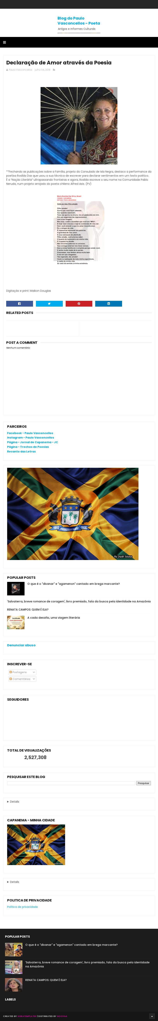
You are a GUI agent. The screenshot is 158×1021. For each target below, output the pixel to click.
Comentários (19, 679)
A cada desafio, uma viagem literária (53, 618)
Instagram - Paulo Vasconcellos (30, 438)
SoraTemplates (27, 1016)
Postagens (18, 672)
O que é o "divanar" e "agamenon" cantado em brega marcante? (73, 584)
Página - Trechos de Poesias (28, 447)
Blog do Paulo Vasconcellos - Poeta (79, 20)
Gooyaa (62, 1016)
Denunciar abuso (21, 645)
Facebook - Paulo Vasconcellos (30, 433)
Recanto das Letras (21, 451)
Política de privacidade (22, 907)
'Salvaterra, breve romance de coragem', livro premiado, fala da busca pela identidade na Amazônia (79, 601)
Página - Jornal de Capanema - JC (32, 442)
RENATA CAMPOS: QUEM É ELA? (27, 609)
